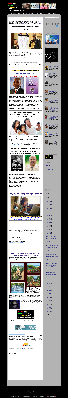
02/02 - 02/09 (49, 307)
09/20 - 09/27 (49, 218)
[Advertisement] (56, 179)
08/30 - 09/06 (49, 222)
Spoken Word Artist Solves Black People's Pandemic (51, 266)
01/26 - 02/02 (49, 308)
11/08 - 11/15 (49, 208)
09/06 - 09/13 (49, 221)
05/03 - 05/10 (49, 290)
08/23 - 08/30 (49, 223)
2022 (47, 196)
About (45, 150)
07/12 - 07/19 (49, 232)
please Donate (33, 20)
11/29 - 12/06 (49, 204)
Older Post (40, 381)
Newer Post (12, 381)
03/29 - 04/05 (49, 297)
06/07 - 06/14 (49, 283)
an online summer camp (23, 53)
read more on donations (33, 340)
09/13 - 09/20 (49, 219)
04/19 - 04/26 (49, 293)
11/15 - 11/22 (49, 207)
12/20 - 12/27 (49, 200)
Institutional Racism (14, 176)
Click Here (24, 23)
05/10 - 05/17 (49, 289)
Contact (54, 13)
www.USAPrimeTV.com (16, 144)
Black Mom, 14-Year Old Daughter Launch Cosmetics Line (51, 268)
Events (41, 13)
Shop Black (31, 13)
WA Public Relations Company (50, 169)
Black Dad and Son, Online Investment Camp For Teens (51, 243)
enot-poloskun (48, 396)
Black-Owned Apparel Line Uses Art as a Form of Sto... (52, 252)
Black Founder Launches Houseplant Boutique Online (52, 257)
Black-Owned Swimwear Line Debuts (52, 274)
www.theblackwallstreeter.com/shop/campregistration (16, 242)
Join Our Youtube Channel (22, 13)
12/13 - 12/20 (49, 201)
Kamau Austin (48, 165)
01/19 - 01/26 (49, 310)
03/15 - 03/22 (49, 300)
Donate (36, 13)
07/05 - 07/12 (49, 233)
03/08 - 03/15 (49, 301)
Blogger (55, 396)
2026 (47, 190)
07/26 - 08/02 (49, 229)
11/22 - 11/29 (49, 205)
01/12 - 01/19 (49, 311)
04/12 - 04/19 (49, 294)
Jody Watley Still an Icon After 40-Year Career (53, 125)
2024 (47, 193)
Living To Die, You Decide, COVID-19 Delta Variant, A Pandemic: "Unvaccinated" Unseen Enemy (53, 82)
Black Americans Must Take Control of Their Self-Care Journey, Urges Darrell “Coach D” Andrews (54, 133)
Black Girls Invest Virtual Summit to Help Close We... (52, 278)
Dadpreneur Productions (49, 163)
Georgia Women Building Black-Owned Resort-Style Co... (51, 255)
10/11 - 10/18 (49, 214)
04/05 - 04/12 (49, 296)
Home (11, 13)
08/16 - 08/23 (49, 225)
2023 (47, 194)
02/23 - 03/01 (49, 304)
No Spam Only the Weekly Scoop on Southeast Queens (26, 330)
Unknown (47, 166)
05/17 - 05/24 (49, 287)
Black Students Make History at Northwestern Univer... (51, 250)
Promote (40, 23)
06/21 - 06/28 (49, 280)
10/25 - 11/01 (49, 211)
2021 (47, 197)
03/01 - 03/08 (49, 303)
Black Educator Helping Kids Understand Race (50, 273)
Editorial (14, 13)
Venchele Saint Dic (49, 168)
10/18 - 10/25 (49, 212)
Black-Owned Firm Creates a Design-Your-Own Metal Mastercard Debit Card (53, 91)
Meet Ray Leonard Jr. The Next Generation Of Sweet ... (51, 237)
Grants (45, 13)
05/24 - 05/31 (49, 286)
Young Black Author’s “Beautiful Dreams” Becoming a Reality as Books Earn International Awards (53, 117)
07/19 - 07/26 (49, 230)
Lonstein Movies (32, 308)
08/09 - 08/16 (49, 226)
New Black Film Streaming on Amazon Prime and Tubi (53, 141)
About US (50, 13)
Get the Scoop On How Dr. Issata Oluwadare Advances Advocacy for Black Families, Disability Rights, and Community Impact (53, 108)
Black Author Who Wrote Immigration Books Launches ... (52, 241)
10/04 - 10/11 (49, 215)
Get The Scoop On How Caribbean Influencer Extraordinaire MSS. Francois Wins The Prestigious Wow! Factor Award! (53, 100)
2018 (47, 316)
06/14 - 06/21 (49, 282)
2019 (47, 314)
